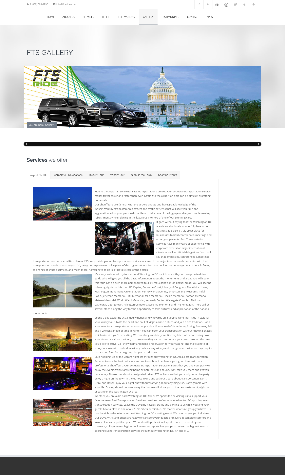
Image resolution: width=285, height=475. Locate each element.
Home (51, 17)
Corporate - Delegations (68, 174)
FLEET (105, 17)
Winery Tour (117, 174)
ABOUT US (69, 17)
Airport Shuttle (38, 175)
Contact (193, 17)
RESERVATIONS (126, 17)
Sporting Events (167, 174)
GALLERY (148, 17)
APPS (210, 17)
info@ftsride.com (66, 4)
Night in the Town (141, 174)
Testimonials (170, 17)
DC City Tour (96, 174)
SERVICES (88, 17)
